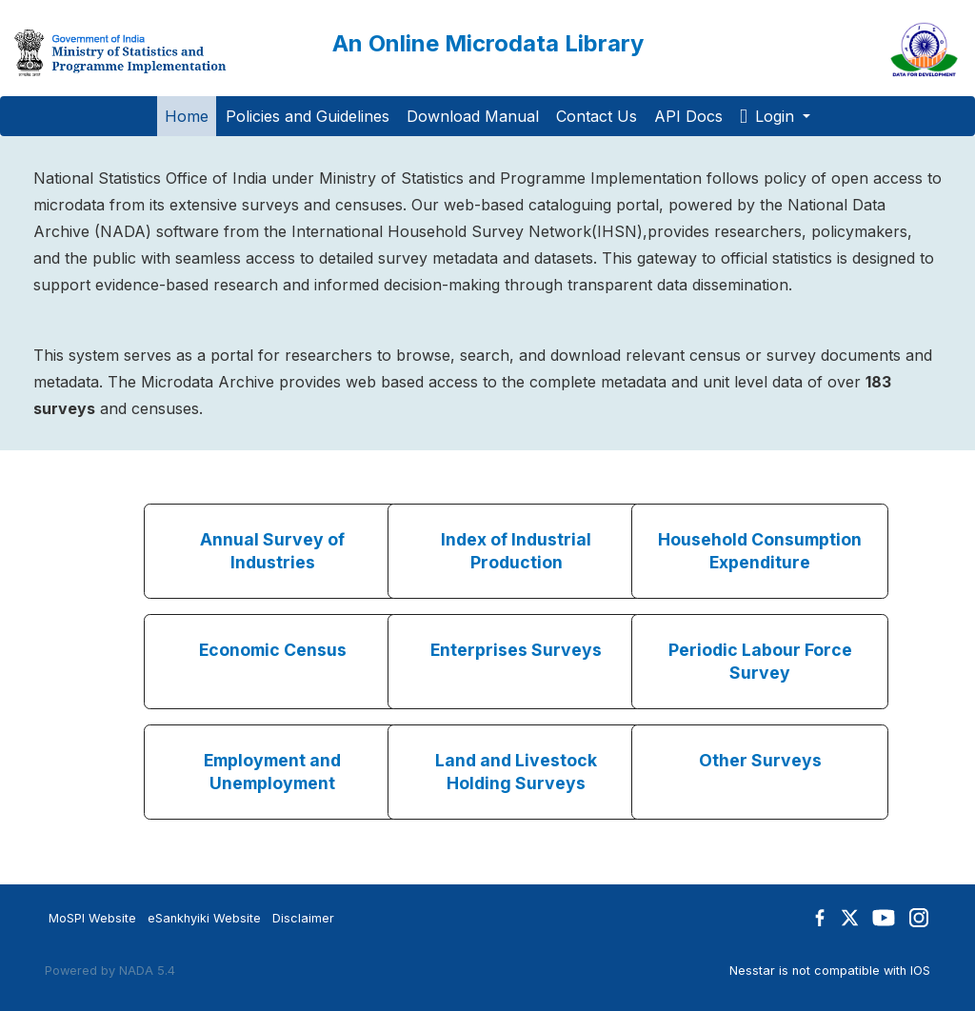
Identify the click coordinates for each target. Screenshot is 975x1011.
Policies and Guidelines (307, 116)
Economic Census (273, 650)
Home (187, 116)
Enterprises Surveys (516, 650)
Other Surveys (760, 760)
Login (769, 116)
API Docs (688, 116)
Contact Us (596, 116)
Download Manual (473, 116)
